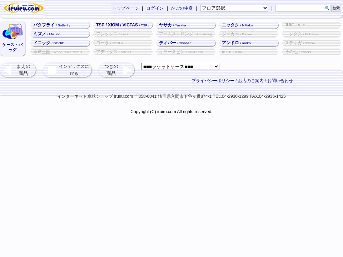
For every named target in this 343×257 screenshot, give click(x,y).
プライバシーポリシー (213, 80)
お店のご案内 (251, 80)
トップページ (125, 8)
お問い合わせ (280, 80)
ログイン (155, 8)
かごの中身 (182, 8)
